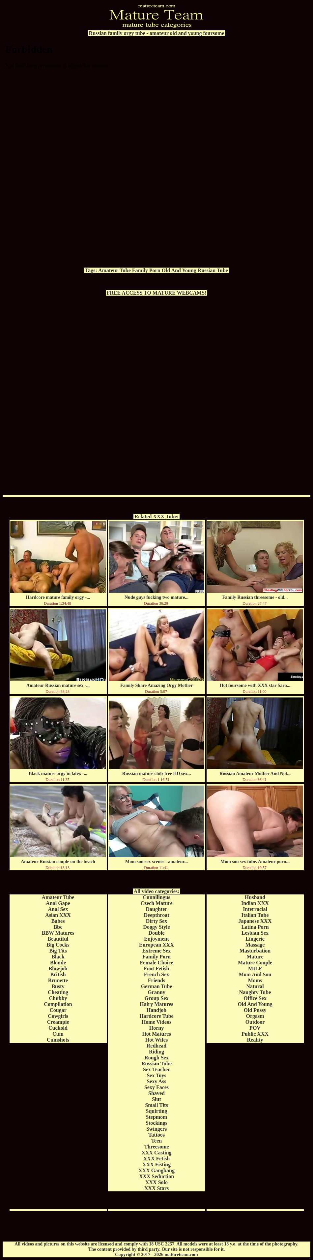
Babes (58, 921)
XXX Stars (156, 1188)
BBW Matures (58, 933)
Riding (156, 1051)
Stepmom (156, 1117)
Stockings (156, 1123)
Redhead (156, 1046)
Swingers (156, 1129)
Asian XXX (58, 915)
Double (157, 933)
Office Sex (255, 998)
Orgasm (255, 1016)
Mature (254, 956)
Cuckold (58, 1028)
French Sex (156, 974)
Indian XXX (255, 903)
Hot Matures (156, 1034)
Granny (156, 992)
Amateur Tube (114, 270)
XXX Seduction (156, 1176)
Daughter (156, 909)
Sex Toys (156, 1075)
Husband (255, 897)
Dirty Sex (156, 921)
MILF (255, 968)
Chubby (58, 998)
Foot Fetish (156, 968)
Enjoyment (156, 939)
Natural (255, 986)
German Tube (156, 986)
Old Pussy (255, 1010)
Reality (255, 1040)
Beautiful (57, 939)
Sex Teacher (156, 1069)
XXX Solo (156, 1182)
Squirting (156, 1111)
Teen (156, 1141)
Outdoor (255, 1022)
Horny (156, 1028)
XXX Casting (156, 1152)
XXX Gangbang (156, 1170)
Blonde (58, 962)
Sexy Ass (156, 1081)
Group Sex (156, 998)
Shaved (156, 1093)
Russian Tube (213, 270)
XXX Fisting (156, 1164)
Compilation (58, 1004)
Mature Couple (255, 962)
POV (255, 1028)
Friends (156, 980)
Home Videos (156, 1022)
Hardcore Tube (156, 1016)
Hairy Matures (156, 1004)
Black (57, 956)
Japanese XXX (255, 921)
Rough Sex (156, 1057)
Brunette (58, 980)
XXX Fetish (156, 1158)
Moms (255, 980)
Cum (58, 1034)
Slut (156, 1099)
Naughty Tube (255, 992)
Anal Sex (58, 909)
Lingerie (255, 939)
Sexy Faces (156, 1087)
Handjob (156, 1010)
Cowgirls (58, 1016)
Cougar (58, 1010)
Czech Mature (157, 903)
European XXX (156, 945)
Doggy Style (156, 927)
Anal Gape (58, 903)
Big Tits (58, 950)
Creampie (58, 1022)
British (58, 974)
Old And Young (179, 270)
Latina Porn (255, 927)
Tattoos (156, 1135)
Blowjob (58, 968)
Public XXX (255, 1034)
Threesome (156, 1146)
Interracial (255, 909)
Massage (255, 945)
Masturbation (255, 950)
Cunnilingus (156, 897)
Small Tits (156, 1105)
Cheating (58, 992)
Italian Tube (255, 915)
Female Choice (156, 962)
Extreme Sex (156, 950)
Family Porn (146, 270)
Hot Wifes (156, 1040)
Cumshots (58, 1040)
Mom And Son (255, 974)
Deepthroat (156, 915)
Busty (57, 986)
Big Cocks (58, 945)
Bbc (58, 927)
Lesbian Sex (255, 933)
